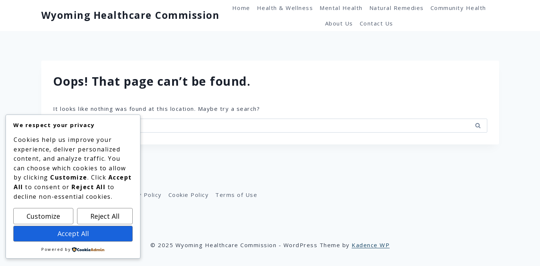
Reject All (104, 216)
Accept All (73, 233)
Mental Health (341, 7)
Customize (43, 216)
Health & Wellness (285, 7)
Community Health (458, 7)
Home (241, 7)
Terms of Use (236, 194)
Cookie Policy (188, 194)
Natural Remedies (396, 7)
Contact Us (376, 23)
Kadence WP (371, 245)
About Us (339, 23)
